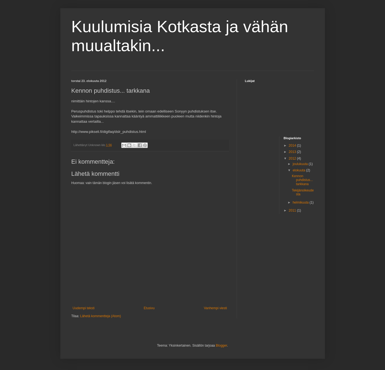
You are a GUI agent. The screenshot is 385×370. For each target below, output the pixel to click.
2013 (293, 152)
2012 (293, 158)
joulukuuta (301, 164)
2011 (293, 210)
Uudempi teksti (84, 308)
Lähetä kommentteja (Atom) (100, 316)
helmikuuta (301, 202)
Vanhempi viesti (215, 308)
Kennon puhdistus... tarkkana (302, 180)
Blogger (221, 345)
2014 (293, 145)
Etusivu (149, 308)
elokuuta (299, 170)
